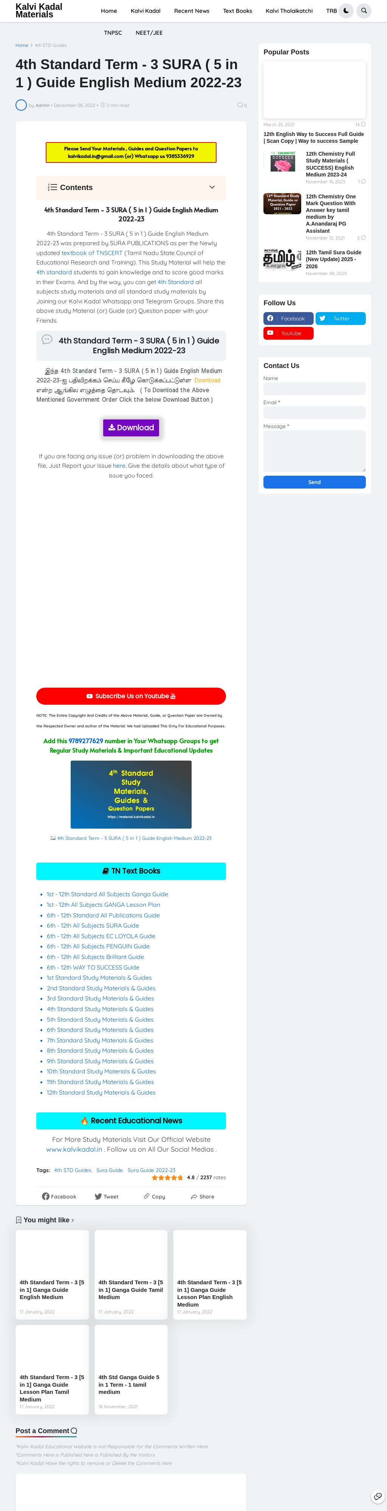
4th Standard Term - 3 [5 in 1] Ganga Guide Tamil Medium (131, 1289)
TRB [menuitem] (331, 10)
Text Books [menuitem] (237, 10)
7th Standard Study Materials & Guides (100, 1040)
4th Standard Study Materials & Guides (100, 1009)
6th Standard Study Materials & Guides (100, 1029)
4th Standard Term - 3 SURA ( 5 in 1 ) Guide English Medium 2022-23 (134, 838)
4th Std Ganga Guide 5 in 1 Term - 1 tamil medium (129, 1384)
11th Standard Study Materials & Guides (100, 1082)
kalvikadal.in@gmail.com (96, 156)
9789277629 (85, 740)
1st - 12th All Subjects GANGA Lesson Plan (103, 904)
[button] (346, 11)
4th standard (54, 272)
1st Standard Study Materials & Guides (99, 977)
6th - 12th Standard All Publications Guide (104, 915)
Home (21, 45)
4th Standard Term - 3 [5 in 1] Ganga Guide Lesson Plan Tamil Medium (52, 1388)
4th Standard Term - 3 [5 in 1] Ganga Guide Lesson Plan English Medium (209, 1293)
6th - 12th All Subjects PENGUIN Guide (98, 946)
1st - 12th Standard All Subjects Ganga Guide (107, 894)
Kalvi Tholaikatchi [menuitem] (289, 10)
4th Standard (176, 282)
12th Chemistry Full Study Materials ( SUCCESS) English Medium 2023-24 (330, 164)
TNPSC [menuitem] (113, 32)
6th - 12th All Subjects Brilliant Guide (95, 956)
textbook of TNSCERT (92, 253)
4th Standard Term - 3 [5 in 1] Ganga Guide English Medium (52, 1289)
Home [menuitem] (109, 10)
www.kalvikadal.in (74, 1149)
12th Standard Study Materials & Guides (101, 1092)
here (119, 465)
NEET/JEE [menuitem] (149, 32)
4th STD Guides (51, 45)
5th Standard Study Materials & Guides (100, 1019)
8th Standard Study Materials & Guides (100, 1050)
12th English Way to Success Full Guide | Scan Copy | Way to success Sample (313, 137)
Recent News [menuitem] (191, 10)
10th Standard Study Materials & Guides (101, 1071)
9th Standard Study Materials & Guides (100, 1061)
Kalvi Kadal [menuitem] (146, 10)
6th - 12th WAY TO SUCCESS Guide (93, 967)
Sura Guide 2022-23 (151, 1170)
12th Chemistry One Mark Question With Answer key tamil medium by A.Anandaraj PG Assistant (331, 213)
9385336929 (180, 156)
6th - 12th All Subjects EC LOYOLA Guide (101, 936)
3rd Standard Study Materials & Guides (100, 998)
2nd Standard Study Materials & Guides (101, 988)
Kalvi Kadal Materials (38, 10)
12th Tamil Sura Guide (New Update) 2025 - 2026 (333, 259)
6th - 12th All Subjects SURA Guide (94, 925)
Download (131, 428)
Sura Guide (109, 1170)
